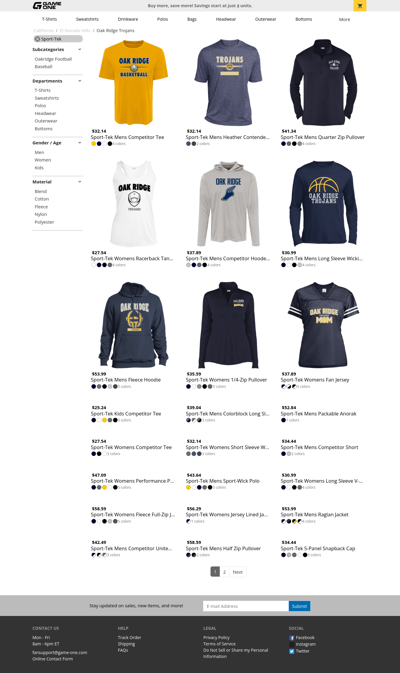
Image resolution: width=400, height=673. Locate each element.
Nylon (41, 214)
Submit (299, 606)
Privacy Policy (216, 637)
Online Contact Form (52, 659)
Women (43, 159)
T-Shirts (49, 19)
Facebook (302, 637)
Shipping (126, 644)
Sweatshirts (87, 19)
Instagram (302, 644)
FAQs (123, 650)
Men (39, 152)
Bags (192, 19)
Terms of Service (219, 644)
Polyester (44, 222)
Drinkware (128, 19)
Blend (41, 191)
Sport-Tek (48, 39)
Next (238, 572)
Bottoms (303, 19)
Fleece (41, 206)
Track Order (129, 637)
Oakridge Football (53, 59)
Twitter (299, 651)
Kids (39, 167)
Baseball (43, 66)
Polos (162, 19)
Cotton (42, 198)
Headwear (226, 19)
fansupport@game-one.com (59, 652)
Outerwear (265, 19)
